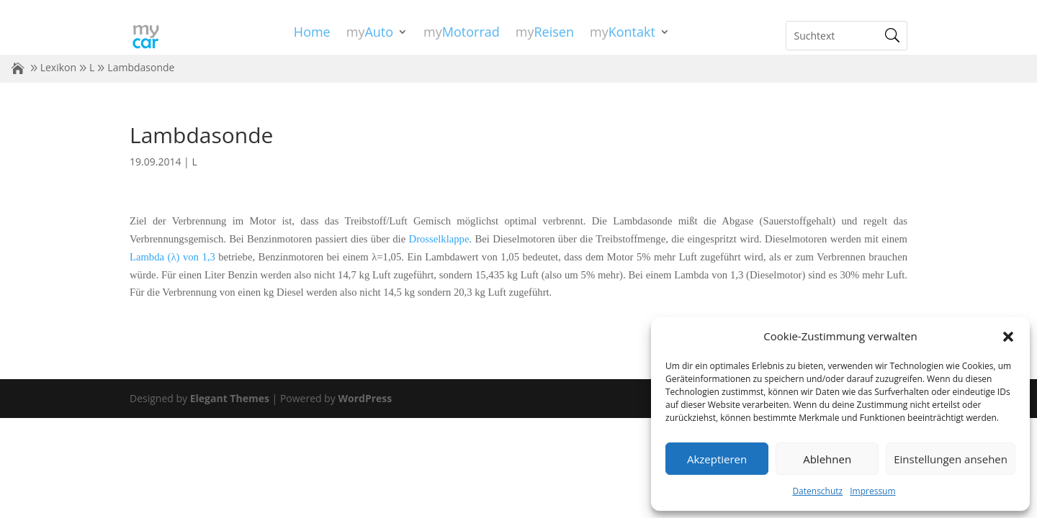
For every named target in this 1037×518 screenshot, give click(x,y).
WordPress (365, 398)
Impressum (872, 491)
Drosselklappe (439, 239)
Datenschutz (817, 491)
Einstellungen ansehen (950, 459)
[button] (1008, 337)
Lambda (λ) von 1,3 (172, 257)
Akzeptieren (717, 459)
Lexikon (58, 67)
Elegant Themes (229, 398)
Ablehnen (827, 459)
